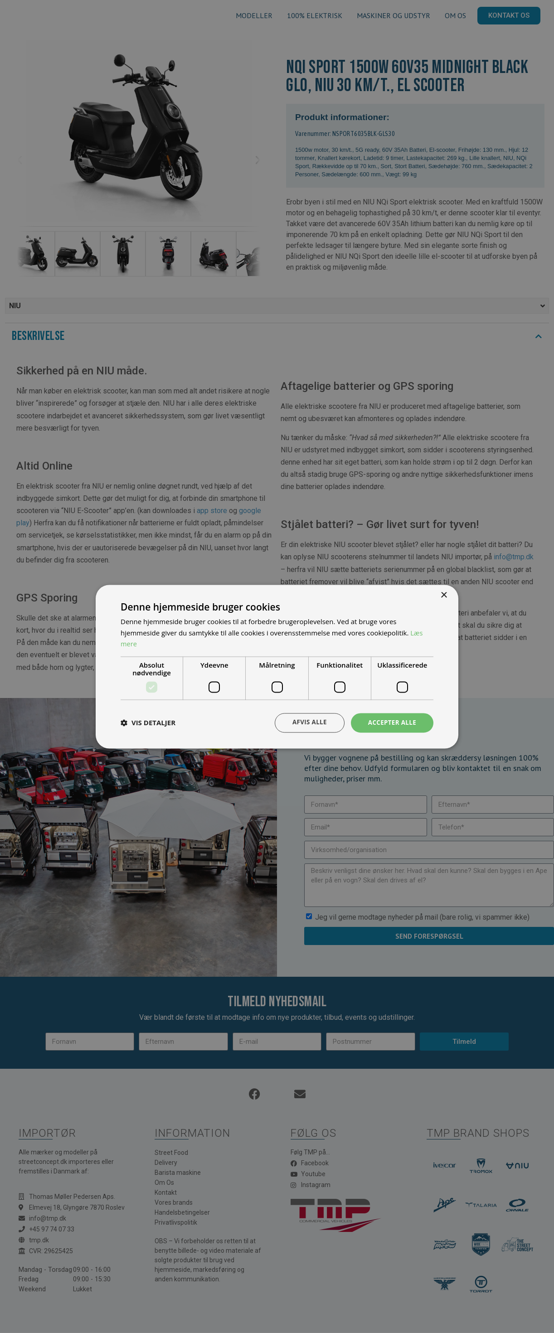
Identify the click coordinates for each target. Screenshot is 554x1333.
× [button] (443, 594)
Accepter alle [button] (391, 722)
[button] (148, 723)
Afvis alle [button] (306, 722)
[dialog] (277, 666)
